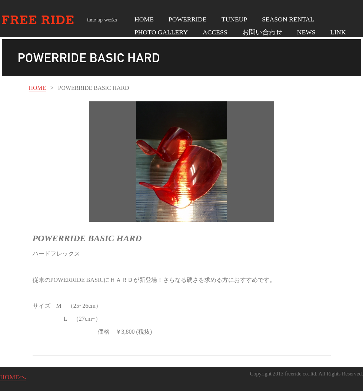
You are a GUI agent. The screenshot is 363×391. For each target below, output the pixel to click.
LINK (338, 32)
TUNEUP (234, 19)
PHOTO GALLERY (161, 32)
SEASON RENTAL (288, 19)
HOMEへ (13, 377)
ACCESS (215, 32)
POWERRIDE (188, 19)
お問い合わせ (262, 32)
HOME (144, 19)
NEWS (306, 32)
